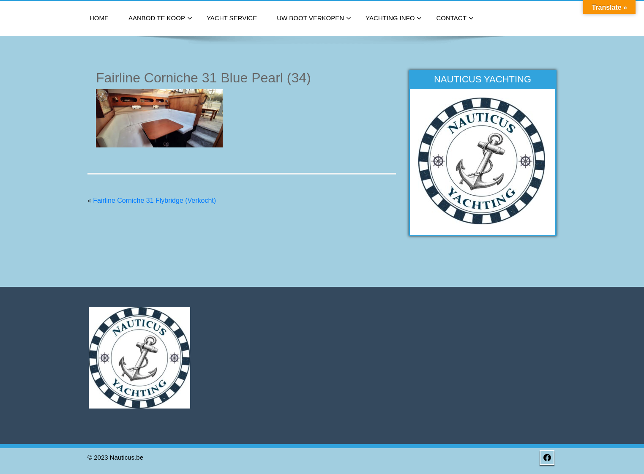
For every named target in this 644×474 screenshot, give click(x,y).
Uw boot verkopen (314, 18)
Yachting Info (394, 18)
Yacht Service (232, 18)
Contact (454, 18)
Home (99, 18)
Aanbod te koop (160, 18)
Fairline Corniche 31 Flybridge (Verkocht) (154, 200)
